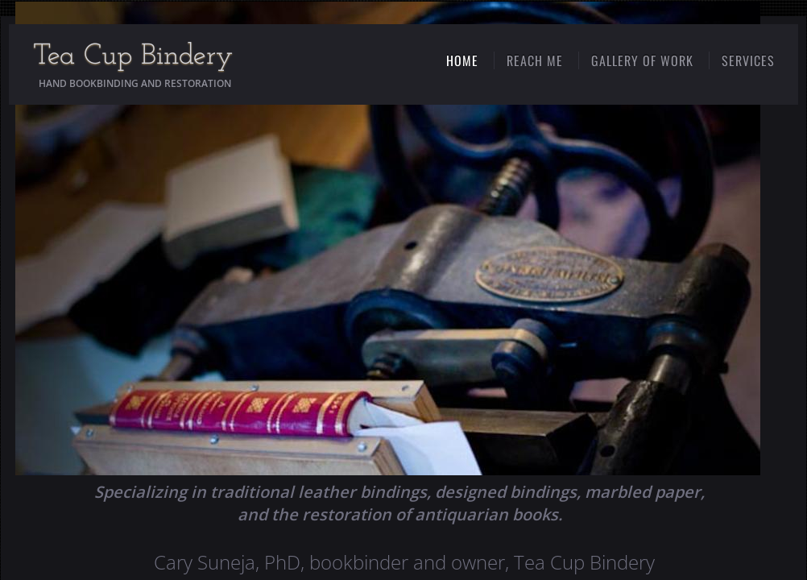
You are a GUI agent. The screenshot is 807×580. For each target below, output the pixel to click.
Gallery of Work (642, 60)
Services (748, 60)
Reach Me (535, 60)
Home (462, 60)
